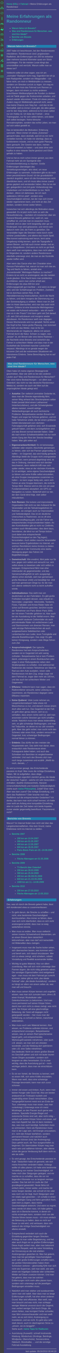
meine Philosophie (26, 789)
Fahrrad (24, 4)
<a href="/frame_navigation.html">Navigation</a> (2, 676)
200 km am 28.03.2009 (28, 870)
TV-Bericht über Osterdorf (29, 867)
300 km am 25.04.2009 (28, 873)
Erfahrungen (17, 40)
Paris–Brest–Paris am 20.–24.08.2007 (35, 850)
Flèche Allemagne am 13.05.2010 (32, 893)
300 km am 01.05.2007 (28, 841)
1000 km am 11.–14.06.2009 (30, 882)
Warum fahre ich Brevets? (24, 28)
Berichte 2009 (18, 863)
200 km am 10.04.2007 (28, 838)
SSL (15, 4)
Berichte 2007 (18, 834)
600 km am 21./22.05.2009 (29, 879)
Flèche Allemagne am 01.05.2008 (32, 859)
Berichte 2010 (18, 886)
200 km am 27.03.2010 (28, 890)
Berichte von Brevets (21, 37)
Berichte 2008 (18, 854)
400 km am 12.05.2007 (28, 844)
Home (9, 4)
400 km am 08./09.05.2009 (29, 876)
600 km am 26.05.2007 (28, 847)
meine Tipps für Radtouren (36, 1329)
